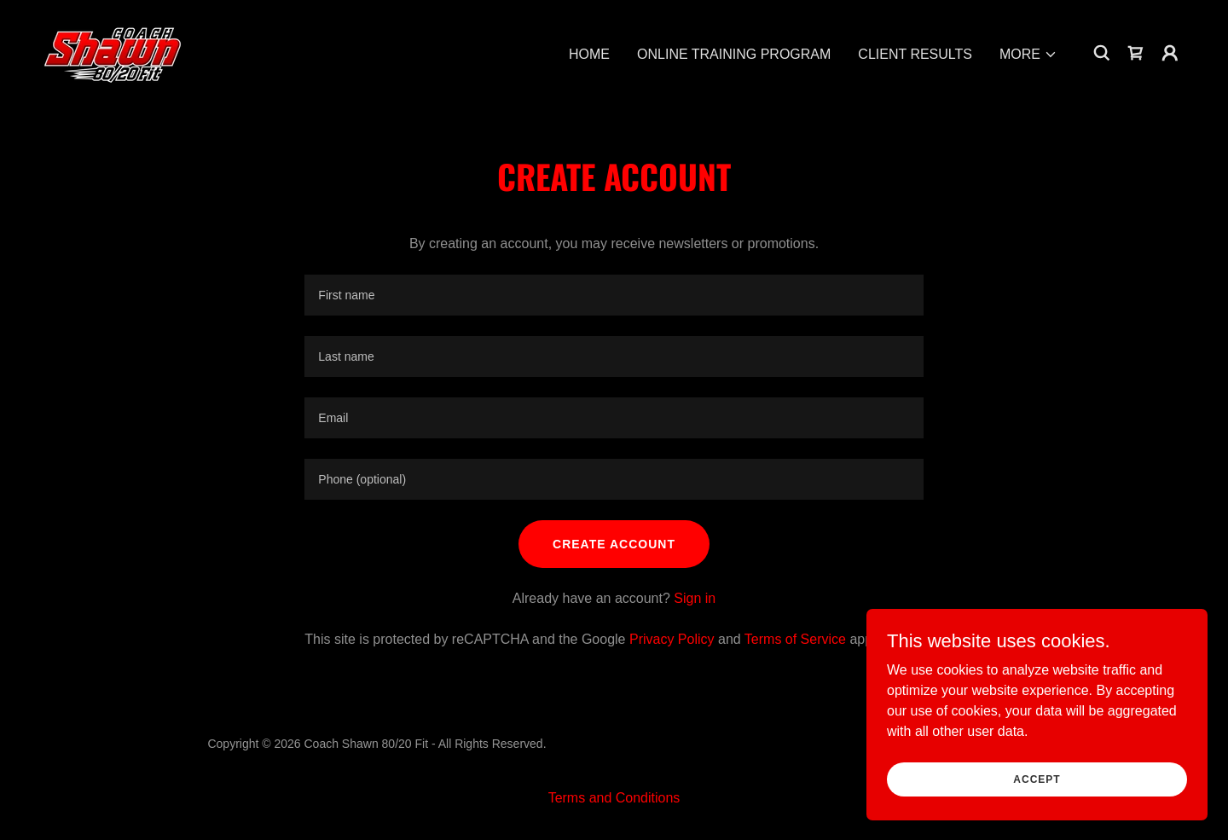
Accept (1036, 779)
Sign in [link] (694, 598)
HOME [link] (589, 54)
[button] (1028, 54)
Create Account (614, 544)
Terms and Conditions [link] (614, 798)
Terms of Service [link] (795, 639)
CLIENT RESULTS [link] (915, 54)
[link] (114, 51)
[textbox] (613, 295)
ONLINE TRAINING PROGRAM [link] (734, 54)
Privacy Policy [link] (672, 639)
